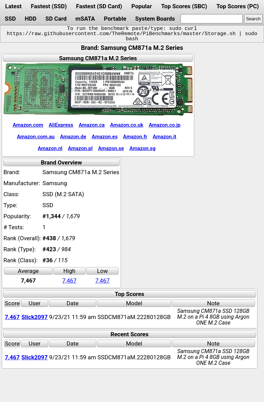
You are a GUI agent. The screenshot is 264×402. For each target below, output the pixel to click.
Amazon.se (111, 148)
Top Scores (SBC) (184, 6)
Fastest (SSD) (49, 6)
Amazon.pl (80, 148)
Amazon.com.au (36, 137)
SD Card (56, 18)
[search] (211, 18)
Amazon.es (105, 137)
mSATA (85, 18)
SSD (10, 18)
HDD (30, 18)
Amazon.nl (50, 148)
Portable (115, 18)
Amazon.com (28, 125)
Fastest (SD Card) (99, 6)
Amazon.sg (143, 148)
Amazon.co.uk (126, 125)
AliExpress (61, 125)
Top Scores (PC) (237, 6)
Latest (13, 6)
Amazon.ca (91, 125)
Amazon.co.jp (164, 125)
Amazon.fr (135, 137)
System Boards (155, 18)
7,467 (69, 280)
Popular (141, 6)
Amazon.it (164, 137)
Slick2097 (34, 317)
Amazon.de (73, 137)
